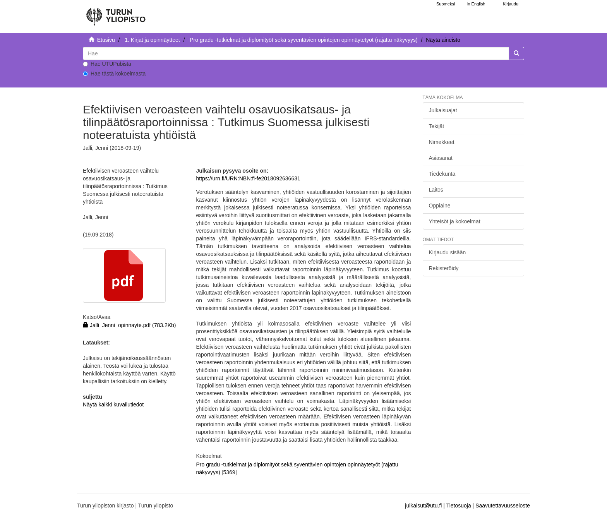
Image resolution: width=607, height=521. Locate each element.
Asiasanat (441, 158)
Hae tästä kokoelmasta (114, 73)
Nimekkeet (441, 142)
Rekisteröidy (444, 268)
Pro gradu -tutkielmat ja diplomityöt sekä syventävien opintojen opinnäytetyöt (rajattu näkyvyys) (303, 40)
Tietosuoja (458, 505)
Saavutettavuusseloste (502, 505)
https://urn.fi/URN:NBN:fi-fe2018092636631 (248, 178)
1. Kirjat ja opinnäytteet (152, 40)
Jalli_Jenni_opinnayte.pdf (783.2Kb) (129, 325)
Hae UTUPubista (107, 64)
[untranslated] (296, 53)
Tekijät (436, 126)
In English (475, 4)
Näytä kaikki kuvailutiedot (113, 404)
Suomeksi (445, 4)
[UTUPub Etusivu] (115, 13)
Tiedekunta (442, 174)
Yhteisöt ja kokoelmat (454, 221)
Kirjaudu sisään (447, 252)
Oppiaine (440, 205)
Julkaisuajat (443, 110)
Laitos (436, 190)
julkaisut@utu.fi (423, 505)
